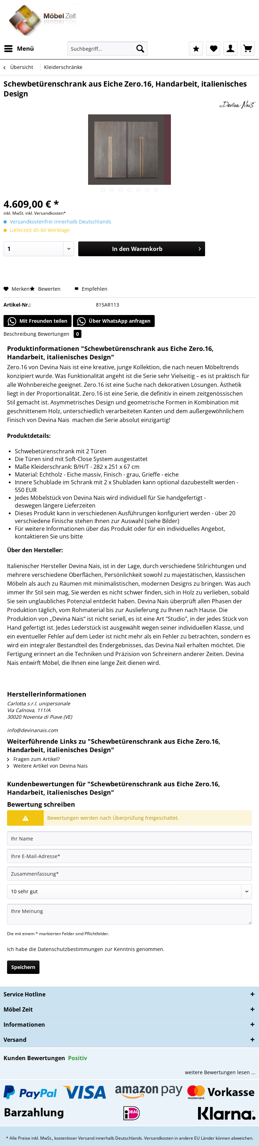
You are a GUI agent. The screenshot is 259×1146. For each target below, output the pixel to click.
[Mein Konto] (230, 49)
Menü (19, 47)
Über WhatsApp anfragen (113, 321)
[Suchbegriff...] (107, 49)
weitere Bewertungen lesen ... (220, 1072)
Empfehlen (90, 288)
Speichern (23, 967)
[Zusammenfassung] (129, 874)
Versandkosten (158, 1138)
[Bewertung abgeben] (129, 891)
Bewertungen (59, 333)
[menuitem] (18, 49)
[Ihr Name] (129, 838)
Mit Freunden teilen (37, 321)
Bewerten (46, 288)
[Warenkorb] (248, 49)
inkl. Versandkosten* (45, 213)
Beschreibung (20, 333)
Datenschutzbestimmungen (70, 949)
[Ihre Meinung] (129, 914)
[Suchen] (140, 49)
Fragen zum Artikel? (33, 759)
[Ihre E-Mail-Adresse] (129, 856)
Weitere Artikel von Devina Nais (47, 765)
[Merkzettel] (213, 49)
